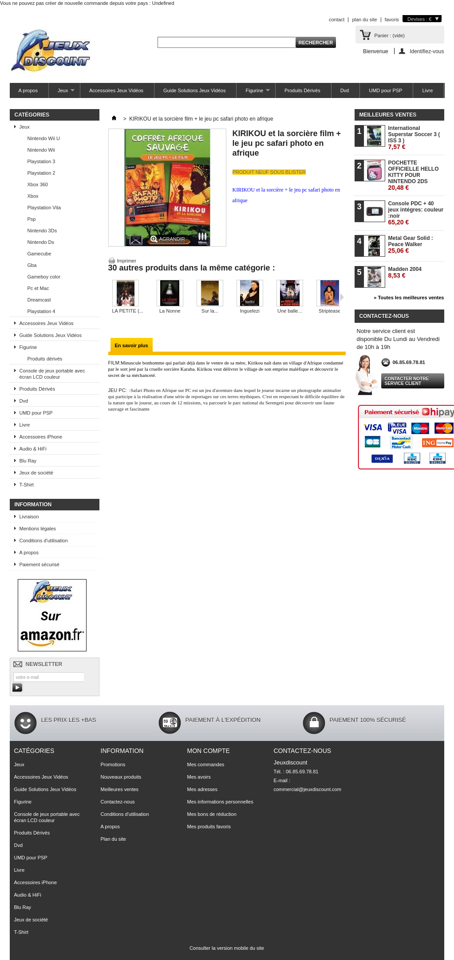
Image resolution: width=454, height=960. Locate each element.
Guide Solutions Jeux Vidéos (194, 90)
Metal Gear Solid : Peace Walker (410, 244)
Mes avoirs (199, 777)
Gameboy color (44, 276)
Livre (427, 90)
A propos (28, 90)
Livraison (29, 516)
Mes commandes (206, 764)
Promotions (113, 764)
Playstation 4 (41, 311)
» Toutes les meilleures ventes (409, 297)
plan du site (364, 19)
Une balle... (289, 310)
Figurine (253, 93)
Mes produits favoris (209, 826)
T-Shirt (27, 484)
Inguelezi (250, 310)
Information (33, 505)
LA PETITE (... (127, 310)
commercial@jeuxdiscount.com (307, 789)
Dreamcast (39, 299)
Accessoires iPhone (41, 436)
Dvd (344, 90)
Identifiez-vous (427, 51)
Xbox (33, 196)
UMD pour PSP (385, 90)
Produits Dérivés (302, 90)
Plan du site (113, 839)
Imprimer (126, 260)
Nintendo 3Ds (42, 230)
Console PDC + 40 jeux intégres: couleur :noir (416, 213)
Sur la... (209, 310)
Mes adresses (202, 789)
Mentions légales (38, 528)
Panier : (390, 35)
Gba (32, 265)
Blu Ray (28, 460)
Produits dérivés (45, 358)
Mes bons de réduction (212, 814)
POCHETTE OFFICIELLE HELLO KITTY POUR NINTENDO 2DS (413, 175)
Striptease (330, 310)
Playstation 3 (41, 161)
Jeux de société (36, 472)
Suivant (342, 297)
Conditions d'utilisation (44, 540)
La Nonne (170, 310)
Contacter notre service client (407, 381)
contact (336, 19)
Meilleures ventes (388, 115)
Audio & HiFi (33, 448)
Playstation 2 (41, 173)
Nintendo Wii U (44, 138)
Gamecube (39, 253)
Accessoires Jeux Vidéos (116, 90)
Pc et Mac (38, 288)
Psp (32, 219)
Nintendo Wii (41, 150)
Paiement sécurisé (40, 564)
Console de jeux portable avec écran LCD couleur (52, 374)
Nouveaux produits (121, 777)
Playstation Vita (44, 207)
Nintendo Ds (41, 242)
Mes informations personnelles (220, 801)
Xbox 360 (38, 184)
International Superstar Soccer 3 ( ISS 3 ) (414, 137)
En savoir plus (131, 345)
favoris (392, 19)
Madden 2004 (405, 272)
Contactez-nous (118, 801)
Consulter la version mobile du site (226, 948)
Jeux (62, 93)
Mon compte (208, 750)
